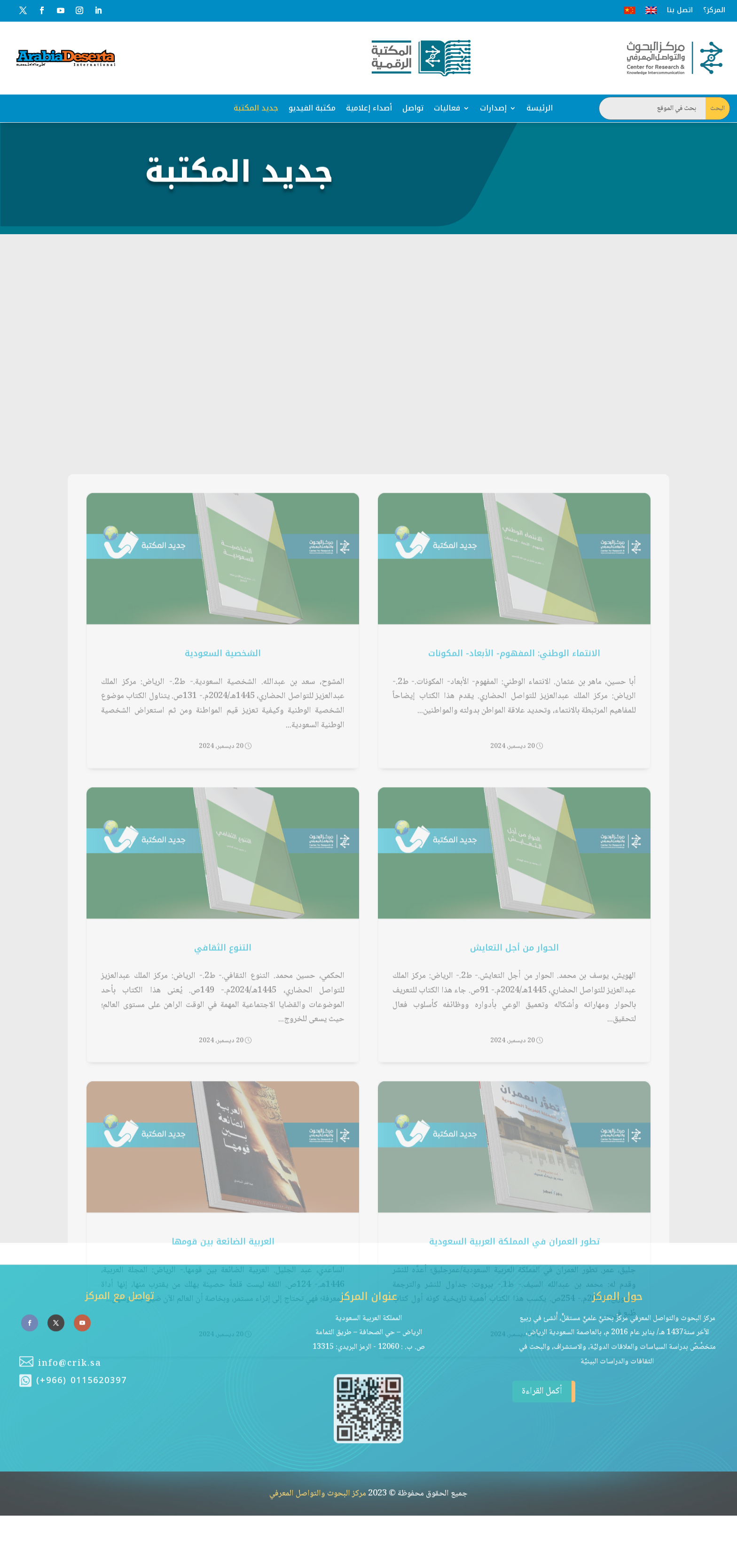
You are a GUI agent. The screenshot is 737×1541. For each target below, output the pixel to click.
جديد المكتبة (256, 108)
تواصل (412, 108)
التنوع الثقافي (222, 1133)
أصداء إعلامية (369, 108)
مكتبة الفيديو (312, 108)
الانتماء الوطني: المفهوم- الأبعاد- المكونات (514, 838)
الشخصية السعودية (223, 838)
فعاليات (447, 108)
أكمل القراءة (537, 1330)
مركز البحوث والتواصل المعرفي (317, 1431)
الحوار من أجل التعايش (514, 1133)
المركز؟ (714, 10)
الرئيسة (539, 108)
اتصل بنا (680, 10)
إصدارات (493, 108)
